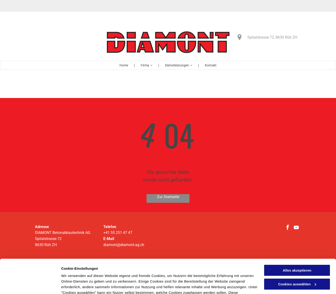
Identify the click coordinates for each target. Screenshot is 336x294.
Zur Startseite (168, 197)
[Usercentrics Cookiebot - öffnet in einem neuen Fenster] (30, 284)
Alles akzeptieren (297, 238)
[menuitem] (124, 65)
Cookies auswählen (77, 285)
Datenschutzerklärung (80, 272)
